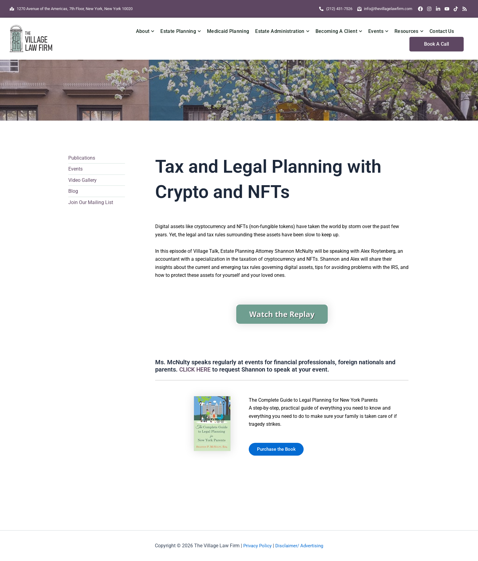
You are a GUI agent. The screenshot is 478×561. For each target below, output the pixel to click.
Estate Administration (282, 31)
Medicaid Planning (228, 31)
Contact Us (442, 31)
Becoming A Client (339, 31)
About (145, 31)
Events (378, 31)
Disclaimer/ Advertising (300, 546)
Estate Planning (180, 31)
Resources (408, 31)
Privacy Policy (256, 546)
